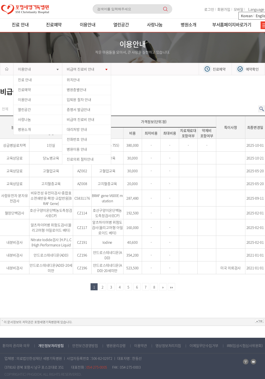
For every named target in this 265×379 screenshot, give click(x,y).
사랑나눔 (24, 119)
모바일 (238, 9)
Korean (246, 15)
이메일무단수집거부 (203, 345)
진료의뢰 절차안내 (80, 159)
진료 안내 (25, 79)
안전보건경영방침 (85, 345)
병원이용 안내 (77, 149)
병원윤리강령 (116, 345)
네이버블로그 (245, 361)
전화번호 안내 (77, 139)
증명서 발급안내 (78, 109)
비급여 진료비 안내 (87, 69)
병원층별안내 (76, 89)
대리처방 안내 (77, 129)
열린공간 (24, 109)
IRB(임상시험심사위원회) (245, 345)
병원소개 (24, 129)
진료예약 (24, 89)
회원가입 (223, 9)
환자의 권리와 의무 (16, 345)
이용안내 (38, 69)
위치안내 (73, 79)
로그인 (209, 9)
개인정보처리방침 (51, 345)
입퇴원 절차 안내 (79, 99)
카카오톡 (253, 361)
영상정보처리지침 (168, 345)
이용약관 (140, 345)
